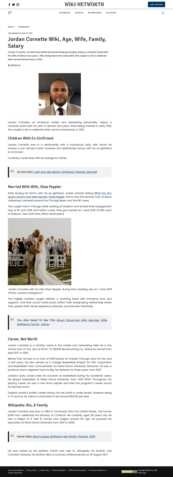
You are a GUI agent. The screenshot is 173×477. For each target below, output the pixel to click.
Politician (111, 12)
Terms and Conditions (16, 470)
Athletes (79, 12)
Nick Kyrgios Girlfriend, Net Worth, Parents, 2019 (64, 436)
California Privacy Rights (77, 470)
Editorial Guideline (59, 470)
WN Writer (16, 65)
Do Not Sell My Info (15, 473)
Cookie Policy (44, 470)
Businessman (94, 12)
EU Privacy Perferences (97, 470)
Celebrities (64, 12)
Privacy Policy (31, 470)
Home (11, 26)
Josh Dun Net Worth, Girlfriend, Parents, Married (65, 172)
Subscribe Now (156, 4)
